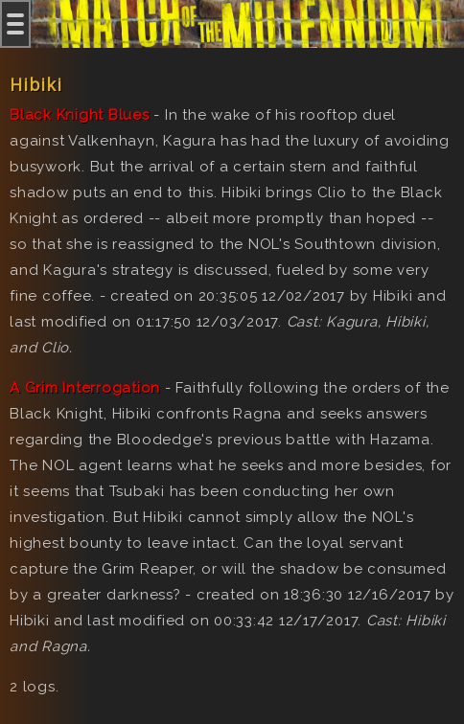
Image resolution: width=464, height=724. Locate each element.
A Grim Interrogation (85, 387)
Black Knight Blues (80, 115)
